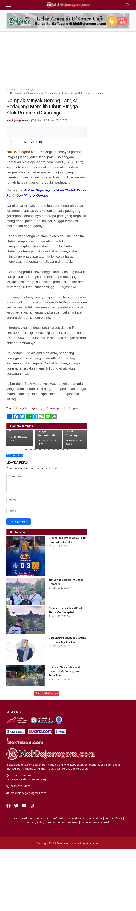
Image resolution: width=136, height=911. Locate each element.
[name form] (46, 500)
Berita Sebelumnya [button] (47, 693)
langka (73, 408)
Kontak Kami (77, 818)
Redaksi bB (95, 818)
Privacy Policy (35, 822)
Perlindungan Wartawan (63, 822)
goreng (37, 408)
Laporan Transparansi (95, 822)
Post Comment (18, 522)
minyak (22, 408)
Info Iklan (59, 818)
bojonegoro (56, 408)
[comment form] (46, 482)
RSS (16, 818)
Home (9, 89)
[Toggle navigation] (127, 5)
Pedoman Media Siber (36, 818)
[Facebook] (8, 805)
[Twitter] (16, 805)
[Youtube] (24, 805)
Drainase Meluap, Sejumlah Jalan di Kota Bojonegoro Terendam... (64, 671)
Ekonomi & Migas (25, 89)
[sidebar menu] (8, 5)
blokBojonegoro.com (18, 120)
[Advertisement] (68, 58)
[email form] (46, 511)
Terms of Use (114, 818)
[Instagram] (32, 805)
